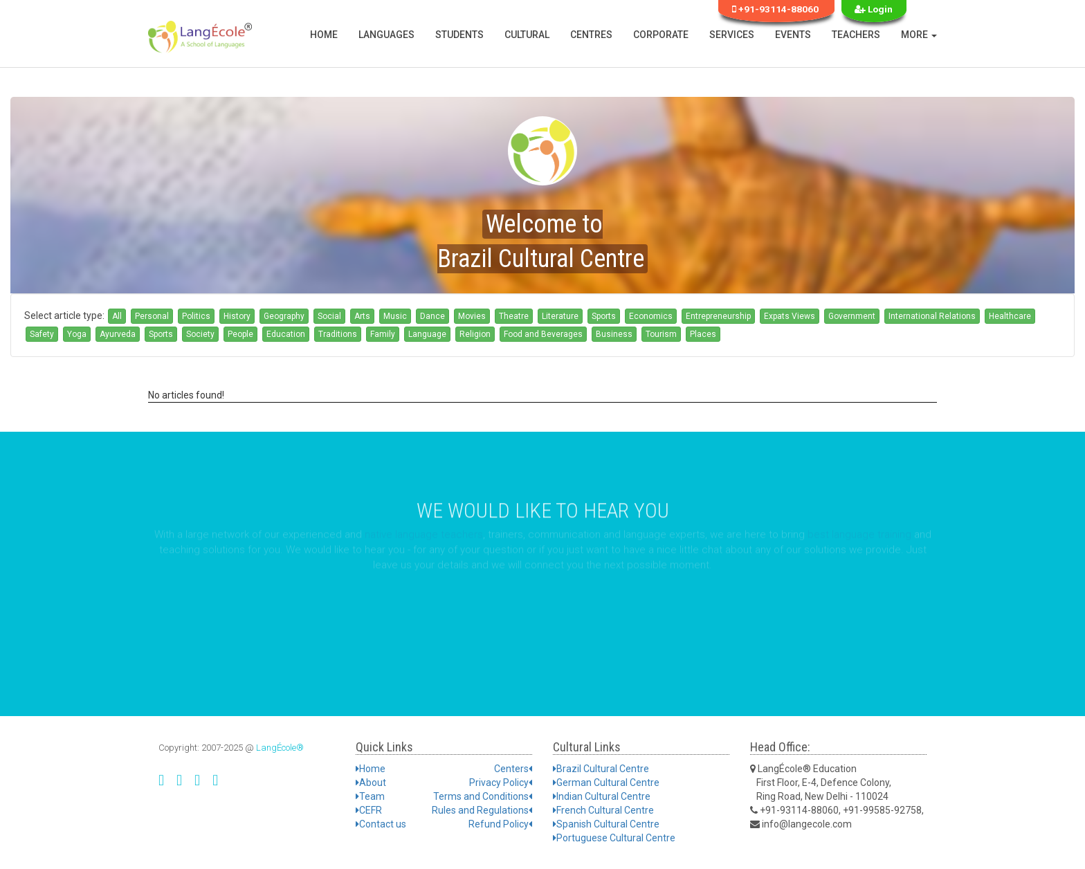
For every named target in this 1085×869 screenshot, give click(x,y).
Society (200, 334)
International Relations (932, 316)
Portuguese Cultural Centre (614, 837)
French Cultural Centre (603, 810)
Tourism (661, 334)
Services (731, 34)
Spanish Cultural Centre (606, 824)
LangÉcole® (280, 747)
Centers (513, 768)
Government (851, 316)
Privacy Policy (500, 782)
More (919, 34)
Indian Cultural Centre (601, 796)
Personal (152, 316)
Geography (284, 316)
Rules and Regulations (482, 810)
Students (459, 34)
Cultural (526, 34)
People (240, 334)
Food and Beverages (543, 334)
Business (614, 334)
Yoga (76, 334)
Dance (432, 316)
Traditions (337, 334)
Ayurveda (118, 334)
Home (324, 34)
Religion (475, 334)
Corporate (661, 34)
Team (370, 796)
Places (703, 334)
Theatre (514, 316)
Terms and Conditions (482, 796)
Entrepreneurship (718, 316)
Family (382, 334)
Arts (362, 316)
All (117, 316)
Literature (560, 316)
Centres (591, 34)
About (371, 782)
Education (285, 334)
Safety (42, 334)
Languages (386, 34)
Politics (196, 316)
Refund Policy (500, 824)
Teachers (856, 34)
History (237, 316)
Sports (604, 316)
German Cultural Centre (606, 782)
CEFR (369, 810)
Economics (651, 316)
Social (329, 316)
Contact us (381, 824)
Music (395, 316)
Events (793, 34)
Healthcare (1010, 316)
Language (427, 334)
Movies (472, 316)
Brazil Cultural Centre (601, 768)
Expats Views (789, 316)
